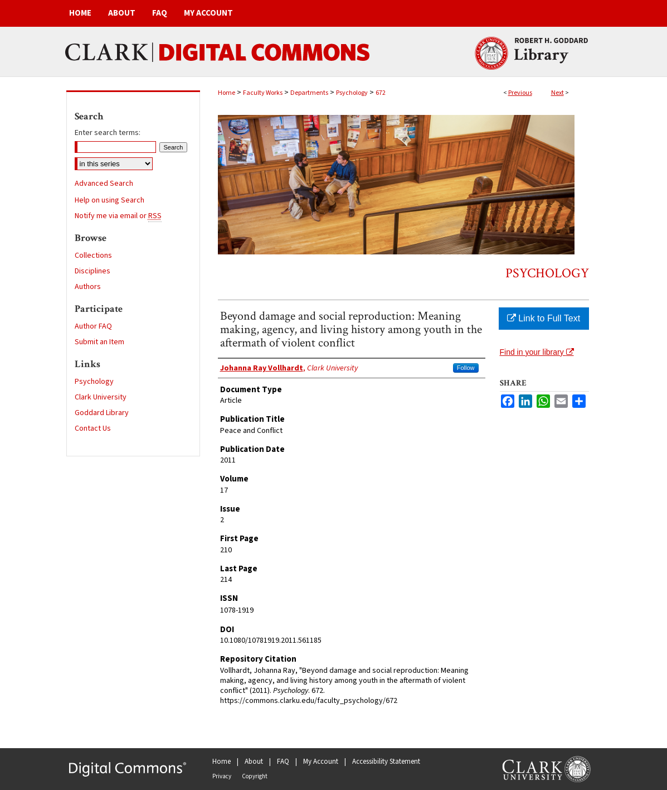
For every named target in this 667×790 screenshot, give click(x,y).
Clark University (100, 397)
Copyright (254, 776)
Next (557, 93)
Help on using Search (109, 200)
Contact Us (93, 428)
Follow (466, 367)
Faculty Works (263, 93)
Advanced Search (104, 183)
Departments (309, 93)
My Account (320, 762)
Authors (88, 286)
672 (381, 93)
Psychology (352, 93)
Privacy (221, 776)
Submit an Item (99, 342)
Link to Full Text (543, 318)
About (254, 762)
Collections (93, 255)
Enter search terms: (107, 132)
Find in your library (537, 352)
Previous (520, 93)
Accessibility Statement (386, 762)
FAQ (283, 762)
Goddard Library (102, 412)
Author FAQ (93, 326)
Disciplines (92, 271)
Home (226, 93)
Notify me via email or (118, 215)
